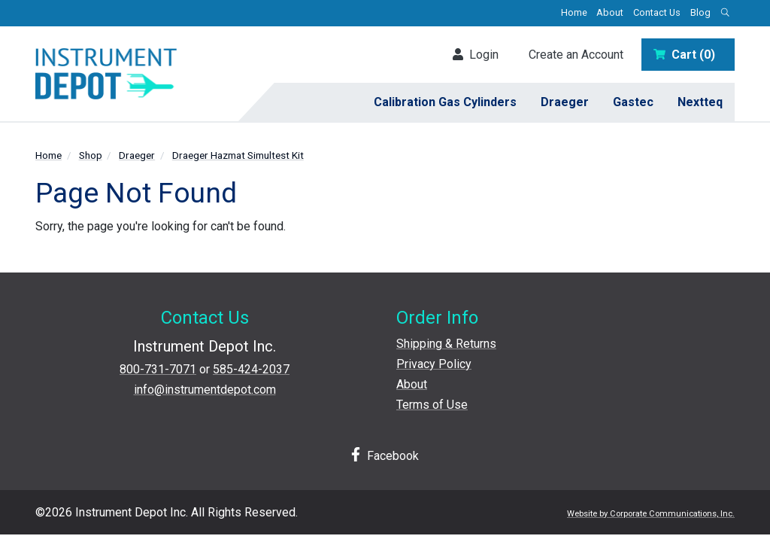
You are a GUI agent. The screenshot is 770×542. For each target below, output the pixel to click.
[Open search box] (725, 13)
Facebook (385, 455)
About (609, 12)
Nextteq (700, 102)
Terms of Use (432, 404)
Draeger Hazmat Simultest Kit (238, 155)
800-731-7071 (158, 369)
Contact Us (657, 12)
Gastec (633, 102)
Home (574, 12)
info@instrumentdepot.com (205, 389)
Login (476, 54)
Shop (90, 155)
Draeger (565, 102)
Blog (700, 12)
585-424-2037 (251, 369)
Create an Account (576, 54)
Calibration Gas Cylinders (445, 102)
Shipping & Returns (446, 343)
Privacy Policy (433, 364)
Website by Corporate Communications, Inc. (651, 514)
